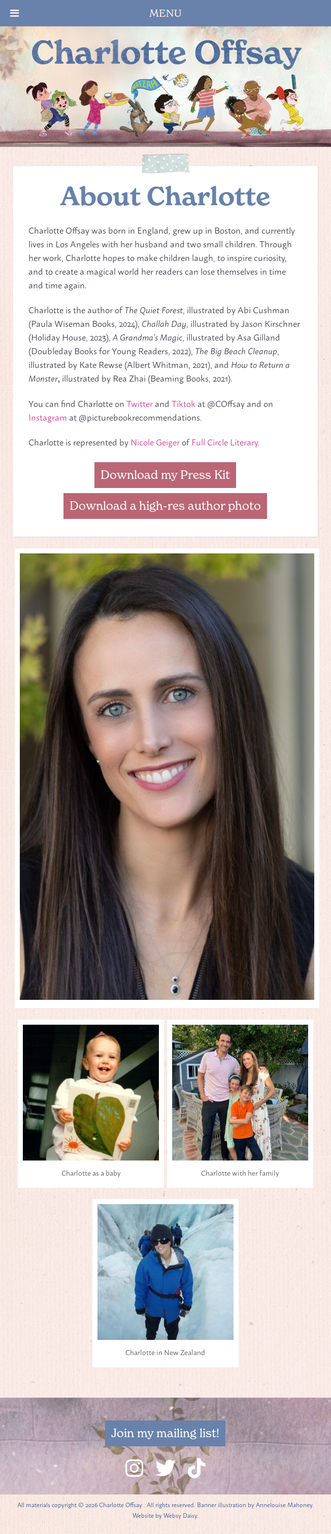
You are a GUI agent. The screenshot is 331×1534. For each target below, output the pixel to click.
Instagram (47, 416)
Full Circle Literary (224, 441)
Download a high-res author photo (165, 506)
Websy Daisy (180, 1515)
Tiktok (183, 403)
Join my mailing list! (165, 1433)
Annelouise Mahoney (284, 1505)
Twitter (139, 403)
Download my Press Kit (165, 475)
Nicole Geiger (155, 441)
